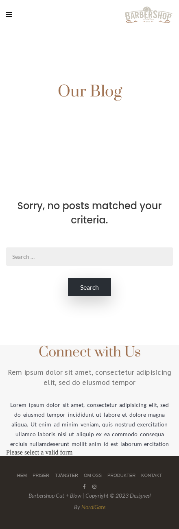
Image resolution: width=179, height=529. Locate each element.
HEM (22, 475)
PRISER (41, 475)
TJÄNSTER (66, 475)
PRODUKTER (121, 475)
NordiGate (93, 506)
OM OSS (93, 475)
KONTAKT (151, 475)
